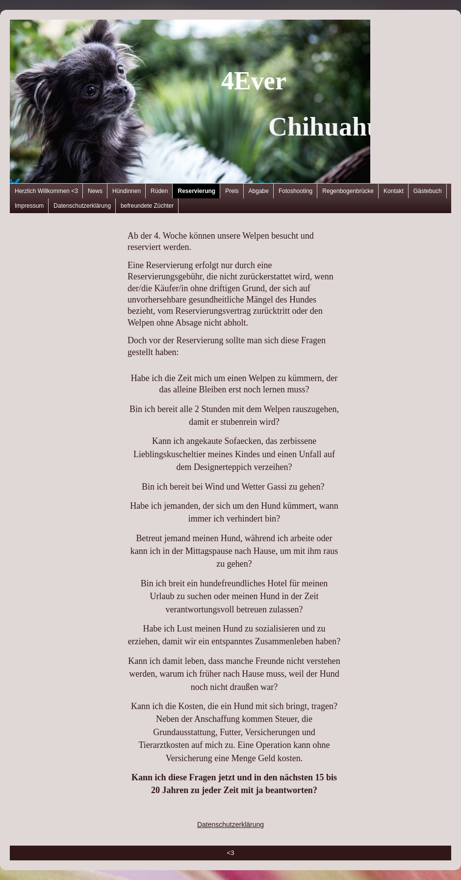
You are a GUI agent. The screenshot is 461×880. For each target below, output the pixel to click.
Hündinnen (126, 191)
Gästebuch (427, 191)
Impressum (29, 205)
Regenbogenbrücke (348, 191)
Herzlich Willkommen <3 (46, 191)
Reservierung (196, 191)
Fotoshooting (295, 191)
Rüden (159, 191)
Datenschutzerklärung (82, 205)
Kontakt (394, 191)
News (95, 191)
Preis (231, 191)
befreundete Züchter (147, 205)
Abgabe (259, 191)
